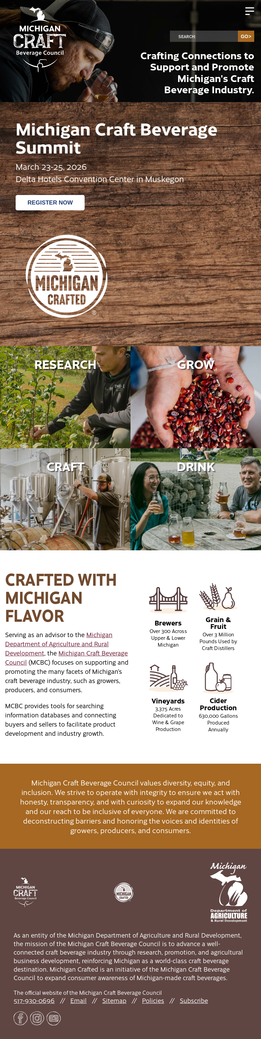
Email (78, 1000)
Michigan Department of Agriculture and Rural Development (58, 643)
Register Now (50, 202)
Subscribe (194, 1000)
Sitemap (114, 1000)
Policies (153, 1000)
